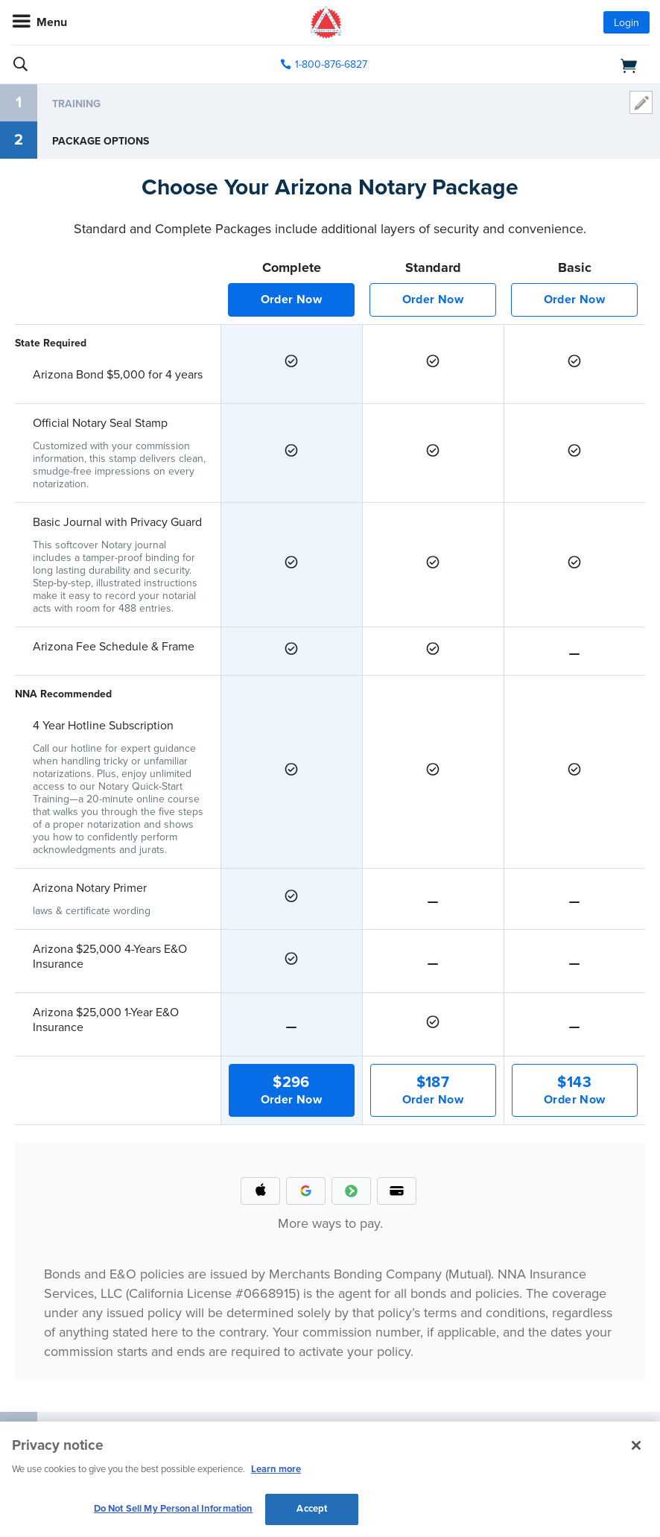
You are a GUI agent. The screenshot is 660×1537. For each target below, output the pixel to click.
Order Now (292, 299)
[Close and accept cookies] (636, 1445)
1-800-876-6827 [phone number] (331, 64)
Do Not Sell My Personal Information (173, 1509)
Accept (311, 1509)
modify (641, 102)
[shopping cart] (546, 65)
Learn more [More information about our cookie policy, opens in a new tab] (276, 1469)
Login (626, 22)
